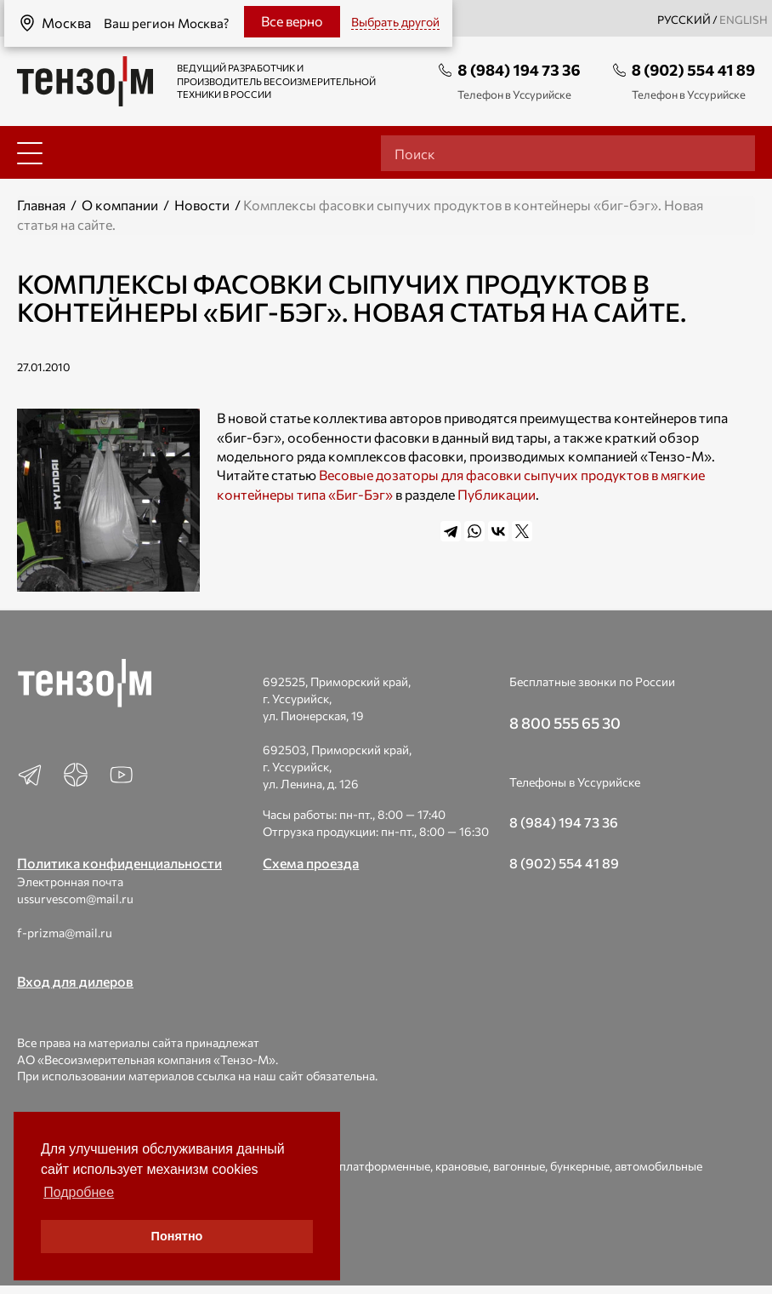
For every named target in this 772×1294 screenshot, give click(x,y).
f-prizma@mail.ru (64, 932)
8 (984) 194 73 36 (518, 69)
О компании (120, 205)
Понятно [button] (177, 1236)
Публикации (496, 494)
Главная (41, 205)
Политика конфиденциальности (119, 863)
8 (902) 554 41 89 (693, 69)
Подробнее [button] (78, 1192)
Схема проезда (311, 863)
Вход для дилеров (75, 981)
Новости (202, 205)
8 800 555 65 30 (565, 722)
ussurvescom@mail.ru (75, 898)
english (743, 19)
